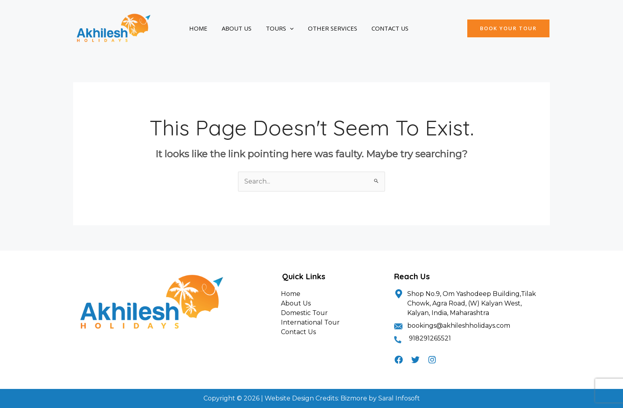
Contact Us (368, 28)
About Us (229, 28)
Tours (268, 28)
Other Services (316, 28)
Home (196, 28)
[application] (278, 28)
